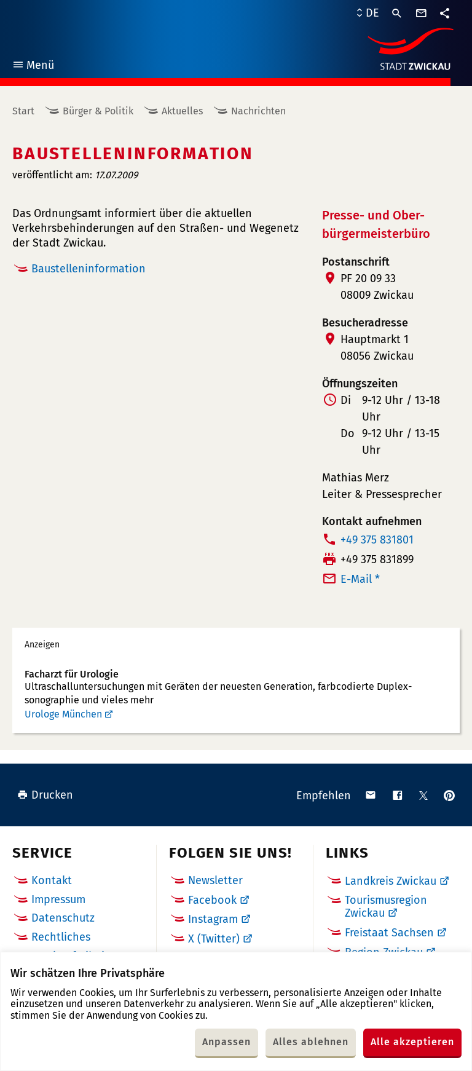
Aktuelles (182, 111)
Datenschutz (63, 918)
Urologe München (63, 714)
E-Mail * (360, 579)
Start (23, 111)
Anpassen (226, 1042)
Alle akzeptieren (412, 1042)
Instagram (213, 919)
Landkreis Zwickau (390, 881)
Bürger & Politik (98, 111)
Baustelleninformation (88, 268)
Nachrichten (258, 111)
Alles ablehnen (310, 1042)
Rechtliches (60, 937)
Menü (33, 66)
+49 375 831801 (377, 540)
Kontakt (51, 880)
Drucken (45, 795)
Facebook (212, 900)
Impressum (58, 899)
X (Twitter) (214, 939)
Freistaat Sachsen (389, 932)
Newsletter (215, 880)
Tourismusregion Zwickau (386, 906)
